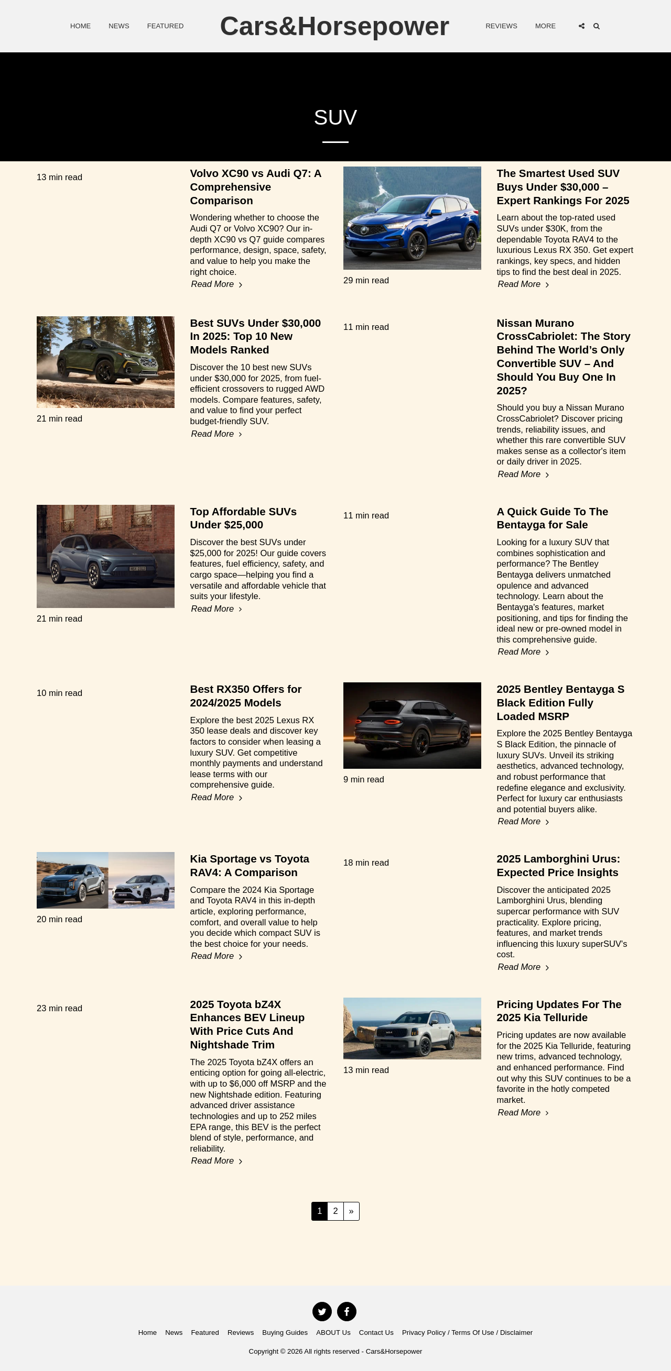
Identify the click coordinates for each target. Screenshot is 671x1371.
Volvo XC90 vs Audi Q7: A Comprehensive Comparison (255, 186)
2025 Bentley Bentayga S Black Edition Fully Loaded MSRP (561, 702)
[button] (582, 26)
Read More (218, 284)
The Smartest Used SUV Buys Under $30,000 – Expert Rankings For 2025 (563, 186)
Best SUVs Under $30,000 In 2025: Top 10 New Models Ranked (255, 336)
